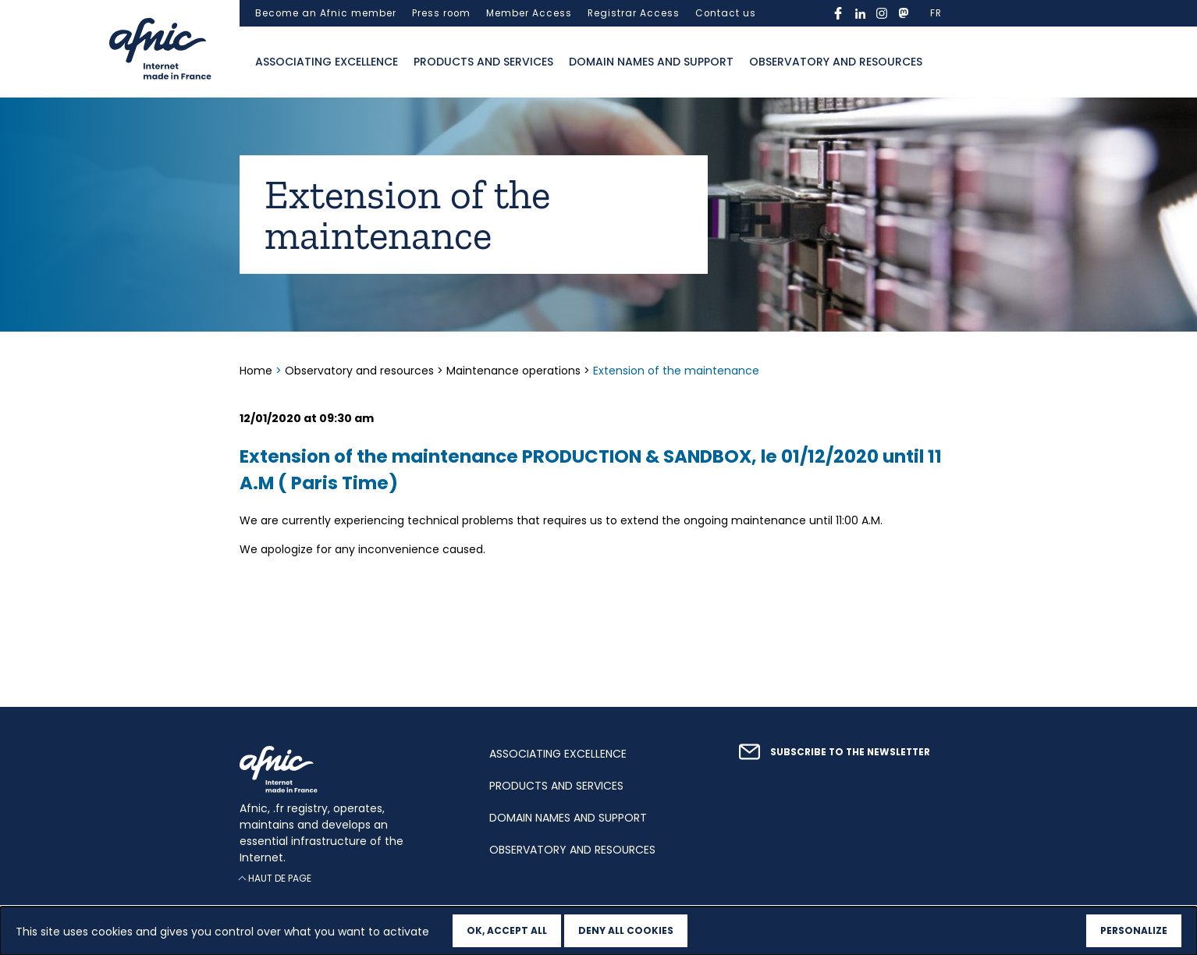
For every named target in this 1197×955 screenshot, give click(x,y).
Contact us (725, 13)
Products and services (483, 61)
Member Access (529, 13)
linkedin (860, 13)
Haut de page (279, 878)
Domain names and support (651, 61)
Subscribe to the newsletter (850, 752)
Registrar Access (634, 13)
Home (257, 370)
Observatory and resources (835, 61)
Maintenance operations (513, 370)
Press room (441, 13)
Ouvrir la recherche (945, 62)
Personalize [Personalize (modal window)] (1133, 930)
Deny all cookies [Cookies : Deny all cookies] (625, 930)
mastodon (904, 13)
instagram (882, 13)
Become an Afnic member (325, 13)
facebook (838, 13)
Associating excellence (326, 61)
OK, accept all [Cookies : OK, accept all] (507, 930)
